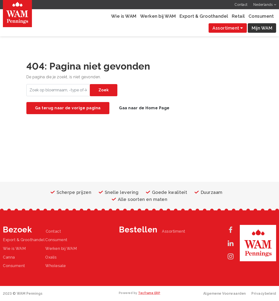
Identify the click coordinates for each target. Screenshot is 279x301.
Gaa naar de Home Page (144, 108)
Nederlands (264, 5)
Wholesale (55, 265)
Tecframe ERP (149, 293)
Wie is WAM (123, 16)
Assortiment (227, 28)
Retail (238, 16)
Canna (9, 257)
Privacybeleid (263, 293)
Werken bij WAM (158, 16)
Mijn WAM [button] (262, 28)
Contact (241, 5)
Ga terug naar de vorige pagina (68, 108)
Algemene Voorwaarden (224, 293)
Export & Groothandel (204, 16)
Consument (261, 16)
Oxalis (51, 257)
